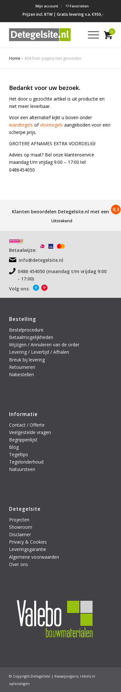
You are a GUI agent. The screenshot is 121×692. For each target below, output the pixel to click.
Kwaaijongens (66, 676)
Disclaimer (20, 534)
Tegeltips (18, 454)
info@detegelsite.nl (41, 260)
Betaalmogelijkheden (31, 337)
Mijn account (46, 6)
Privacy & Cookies (28, 542)
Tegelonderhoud (26, 462)
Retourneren (22, 367)
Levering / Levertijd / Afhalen (39, 352)
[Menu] (90, 35)
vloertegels (51, 125)
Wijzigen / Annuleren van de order (44, 345)
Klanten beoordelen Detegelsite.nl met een (60, 211)
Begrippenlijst (23, 440)
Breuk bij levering (27, 360)
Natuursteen (22, 469)
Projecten (19, 520)
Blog (14, 447)
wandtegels (21, 125)
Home (14, 58)
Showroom (20, 527)
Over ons (18, 564)
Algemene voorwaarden (34, 557)
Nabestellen (21, 374)
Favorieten (77, 6)
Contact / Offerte (27, 425)
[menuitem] (47, 6)
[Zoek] (75, 35)
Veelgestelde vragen (30, 432)
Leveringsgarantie (27, 549)
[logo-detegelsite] (40, 35)
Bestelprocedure (26, 330)
